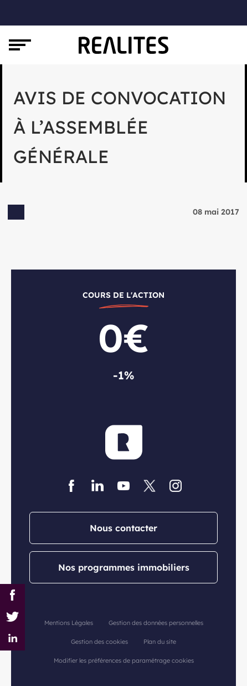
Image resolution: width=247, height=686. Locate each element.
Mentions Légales (68, 623)
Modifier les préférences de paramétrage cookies (124, 660)
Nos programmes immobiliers (123, 567)
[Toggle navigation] (20, 44)
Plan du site (159, 642)
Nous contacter (123, 527)
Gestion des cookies (99, 642)
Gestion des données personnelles (156, 623)
